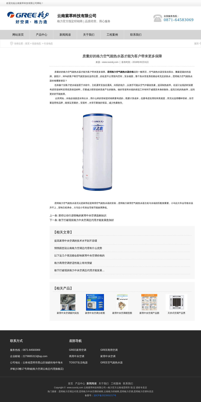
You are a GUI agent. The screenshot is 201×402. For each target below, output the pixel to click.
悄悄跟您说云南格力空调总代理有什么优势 (78, 248)
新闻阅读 (65, 36)
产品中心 (41, 36)
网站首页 (18, 36)
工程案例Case (112, 36)
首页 (27, 43)
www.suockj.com (110, 62)
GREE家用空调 (77, 350)
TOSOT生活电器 (78, 362)
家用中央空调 (107, 356)
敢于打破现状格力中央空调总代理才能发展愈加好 (86, 220)
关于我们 (89, 36)
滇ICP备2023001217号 (105, 395)
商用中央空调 (76, 356)
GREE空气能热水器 (111, 362)
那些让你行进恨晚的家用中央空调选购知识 (82, 215)
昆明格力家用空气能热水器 (131, 203)
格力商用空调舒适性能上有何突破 (73, 263)
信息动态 (36, 43)
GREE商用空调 (108, 350)
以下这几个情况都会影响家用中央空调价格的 (79, 255)
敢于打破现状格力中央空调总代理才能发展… (79, 270)
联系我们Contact (135, 36)
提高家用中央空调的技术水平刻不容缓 (75, 240)
